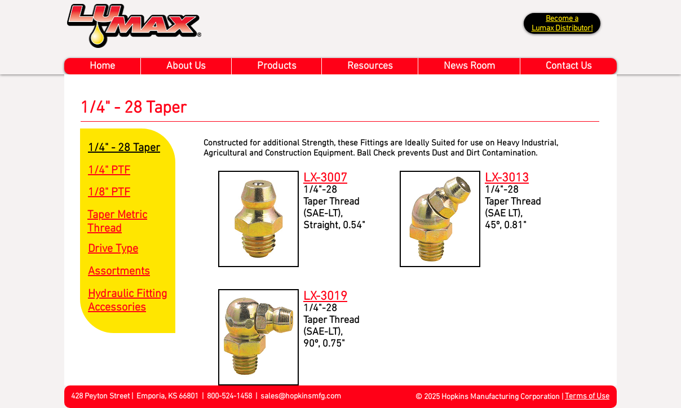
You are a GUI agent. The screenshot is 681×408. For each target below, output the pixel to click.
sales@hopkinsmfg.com (300, 396)
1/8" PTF (109, 192)
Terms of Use (587, 396)
